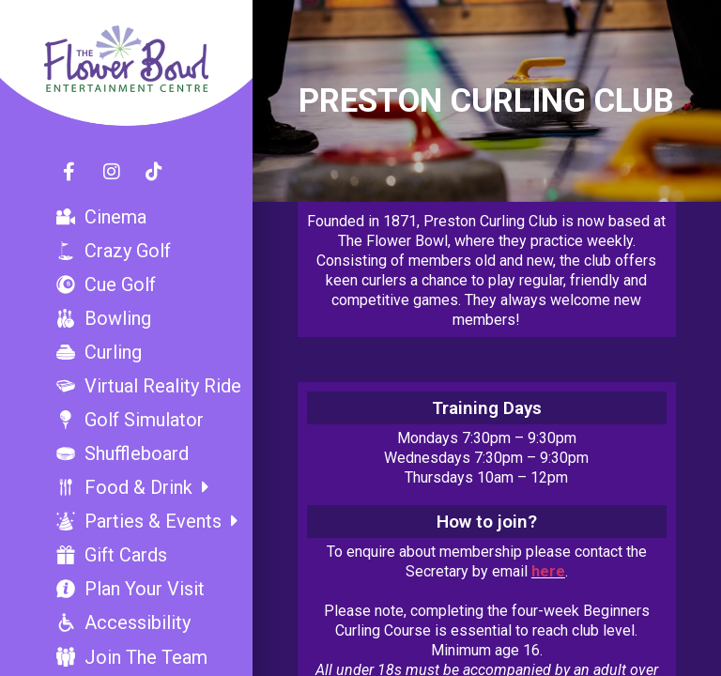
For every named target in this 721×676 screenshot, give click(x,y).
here (548, 571)
